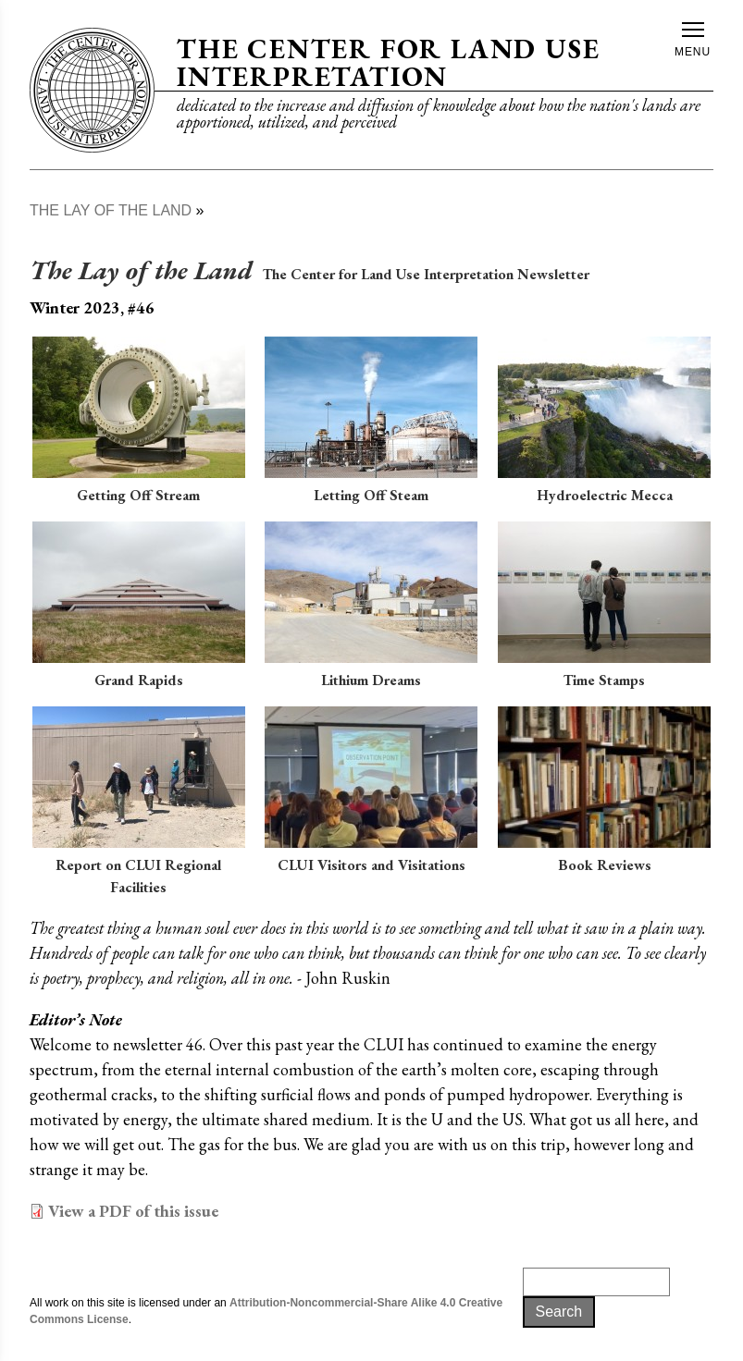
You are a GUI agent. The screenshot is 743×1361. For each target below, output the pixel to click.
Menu (693, 40)
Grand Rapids (138, 680)
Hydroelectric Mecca (605, 495)
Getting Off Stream (138, 495)
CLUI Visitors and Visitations (371, 865)
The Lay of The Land (111, 210)
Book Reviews (604, 865)
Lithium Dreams (371, 680)
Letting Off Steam (371, 495)
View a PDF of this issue (133, 1210)
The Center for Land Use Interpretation (388, 62)
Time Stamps (604, 680)
